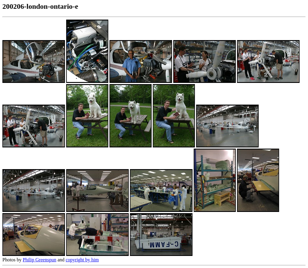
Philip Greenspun (40, 259)
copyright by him (82, 259)
